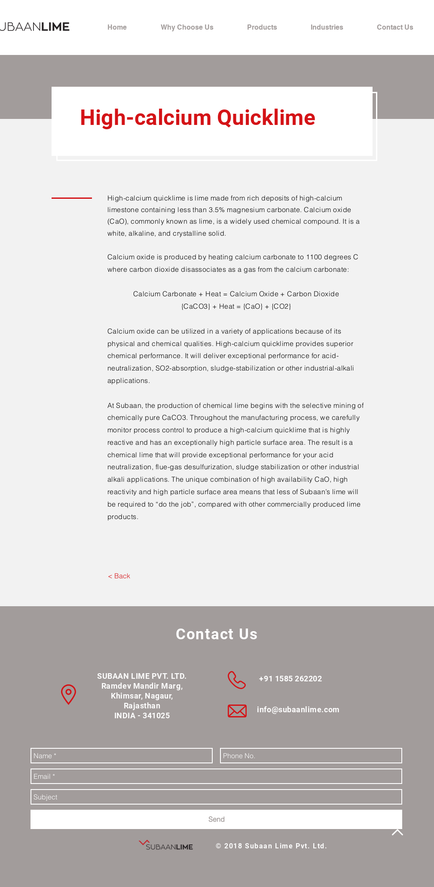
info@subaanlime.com (298, 709)
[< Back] (118, 576)
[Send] (216, 819)
